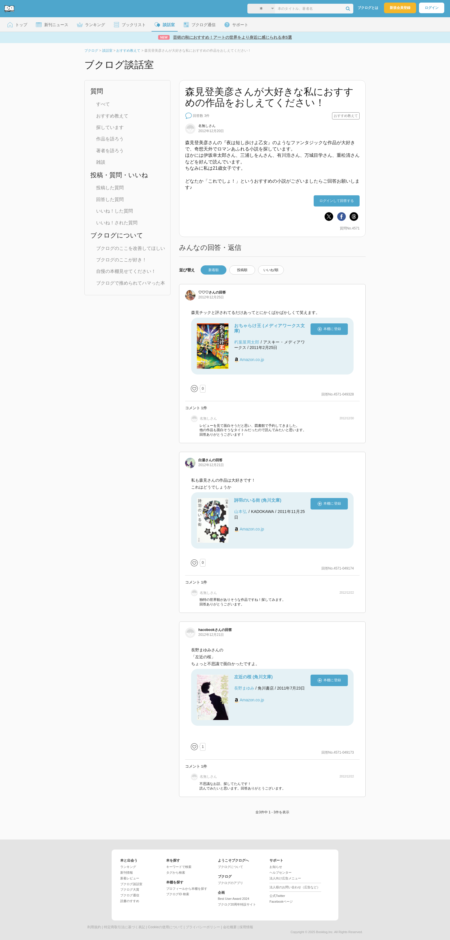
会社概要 (230, 927)
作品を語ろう (110, 138)
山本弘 (240, 511)
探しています (110, 127)
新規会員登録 (400, 8)
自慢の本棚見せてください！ (126, 271)
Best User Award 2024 (233, 898)
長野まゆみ (244, 688)
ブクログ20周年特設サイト (237, 904)
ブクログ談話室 (131, 884)
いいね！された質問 (116, 222)
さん (207, 292)
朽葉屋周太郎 (246, 342)
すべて (103, 104)
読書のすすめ (129, 901)
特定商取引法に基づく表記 (124, 927)
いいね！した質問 (114, 211)
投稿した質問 (110, 187)
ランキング (128, 866)
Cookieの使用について (165, 927)
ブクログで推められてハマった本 (130, 283)
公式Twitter (277, 895)
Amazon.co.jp (252, 359)
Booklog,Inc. (324, 932)
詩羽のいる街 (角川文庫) (257, 500)
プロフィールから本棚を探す (186, 888)
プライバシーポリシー (203, 927)
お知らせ (275, 866)
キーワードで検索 (178, 866)
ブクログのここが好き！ (121, 259)
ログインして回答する (336, 201)
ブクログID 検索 (177, 894)
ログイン (432, 8)
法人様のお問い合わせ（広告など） (294, 887)
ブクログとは (368, 8)
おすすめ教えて (112, 115)
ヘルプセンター (280, 872)
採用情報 (246, 927)
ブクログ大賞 (129, 889)
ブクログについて (230, 866)
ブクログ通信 (129, 895)
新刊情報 (126, 872)
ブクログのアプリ (230, 883)
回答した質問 (110, 199)
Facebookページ (281, 901)
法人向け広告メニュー (285, 878)
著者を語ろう (110, 150)
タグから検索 (175, 872)
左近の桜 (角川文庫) (253, 676)
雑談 (100, 162)
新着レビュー (129, 878)
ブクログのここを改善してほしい (130, 248)
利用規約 (94, 927)
